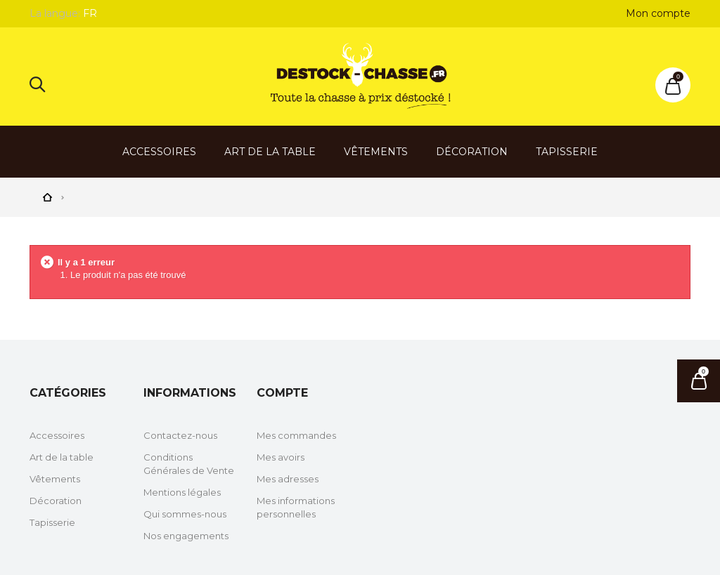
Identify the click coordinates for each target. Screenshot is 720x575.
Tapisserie (567, 152)
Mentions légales (182, 492)
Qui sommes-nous (184, 514)
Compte (282, 392)
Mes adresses (288, 478)
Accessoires (159, 152)
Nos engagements (186, 535)
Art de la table (270, 152)
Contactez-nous (180, 435)
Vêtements (376, 152)
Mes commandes (296, 435)
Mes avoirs (280, 457)
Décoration (472, 152)
